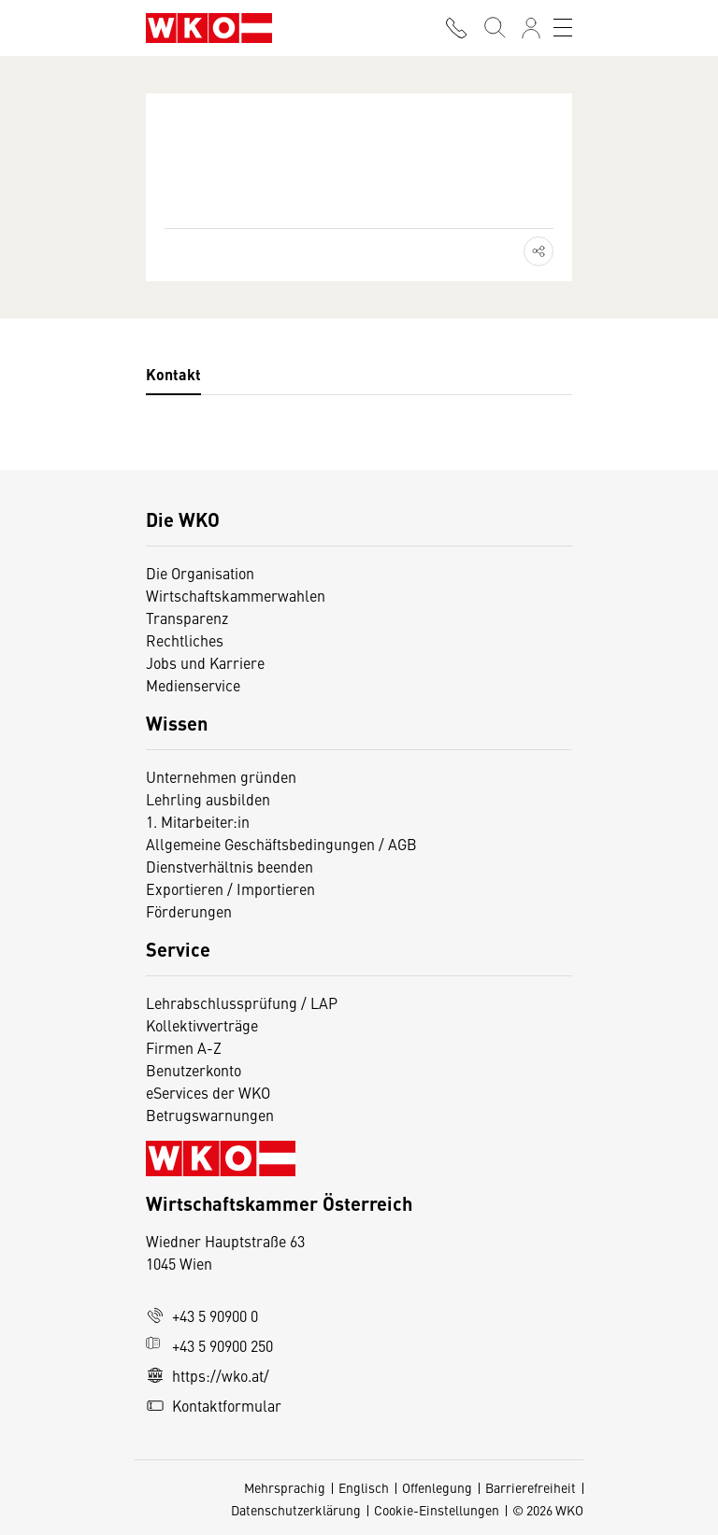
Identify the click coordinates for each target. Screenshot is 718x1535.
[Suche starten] (494, 28)
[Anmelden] (531, 28)
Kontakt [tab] (173, 374)
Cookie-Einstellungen (436, 1509)
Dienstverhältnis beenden (229, 866)
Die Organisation (200, 572)
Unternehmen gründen (221, 776)
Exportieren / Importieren (230, 888)
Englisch (363, 1487)
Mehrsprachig (284, 1487)
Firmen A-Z (184, 1047)
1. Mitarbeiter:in (198, 821)
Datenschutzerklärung (296, 1509)
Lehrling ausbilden (208, 799)
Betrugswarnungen (212, 1114)
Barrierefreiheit (530, 1487)
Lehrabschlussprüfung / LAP (241, 1002)
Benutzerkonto (193, 1069)
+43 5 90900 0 (202, 1315)
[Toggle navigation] (562, 28)
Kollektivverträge (202, 1025)
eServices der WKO (208, 1092)
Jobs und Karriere (205, 662)
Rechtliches (184, 640)
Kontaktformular (213, 1405)
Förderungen (189, 911)
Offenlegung (437, 1487)
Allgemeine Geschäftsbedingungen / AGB (281, 843)
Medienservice (193, 685)
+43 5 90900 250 (209, 1345)
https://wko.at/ (207, 1375)
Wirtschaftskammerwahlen (235, 595)
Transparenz (187, 617)
